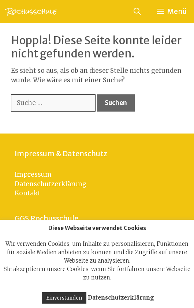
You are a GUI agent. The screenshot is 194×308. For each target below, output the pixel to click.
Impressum (33, 174)
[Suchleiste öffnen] (137, 11)
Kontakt (27, 193)
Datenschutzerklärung (50, 184)
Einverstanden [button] (64, 298)
